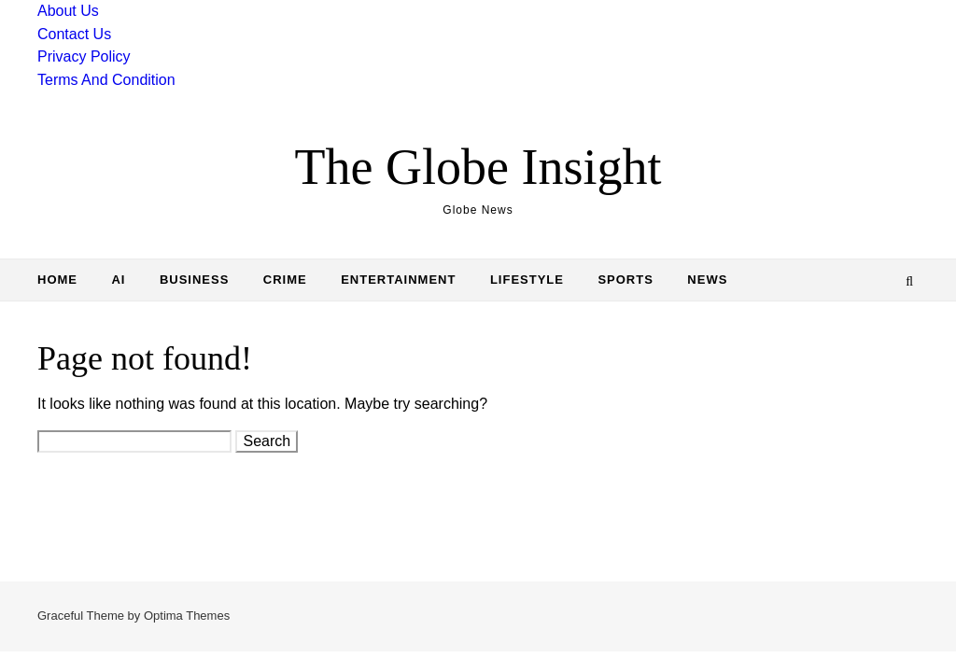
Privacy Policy (84, 56)
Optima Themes (187, 616)
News (707, 280)
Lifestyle (527, 280)
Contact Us (74, 34)
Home (57, 280)
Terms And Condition (106, 80)
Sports (625, 280)
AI (118, 280)
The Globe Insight (478, 167)
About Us (68, 11)
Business (194, 280)
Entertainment (398, 280)
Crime (285, 280)
